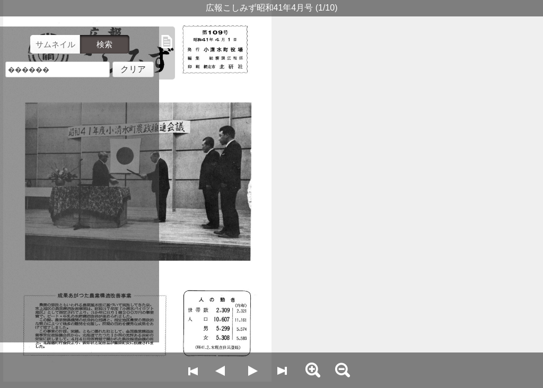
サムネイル (55, 44)
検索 (104, 44)
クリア (133, 69)
